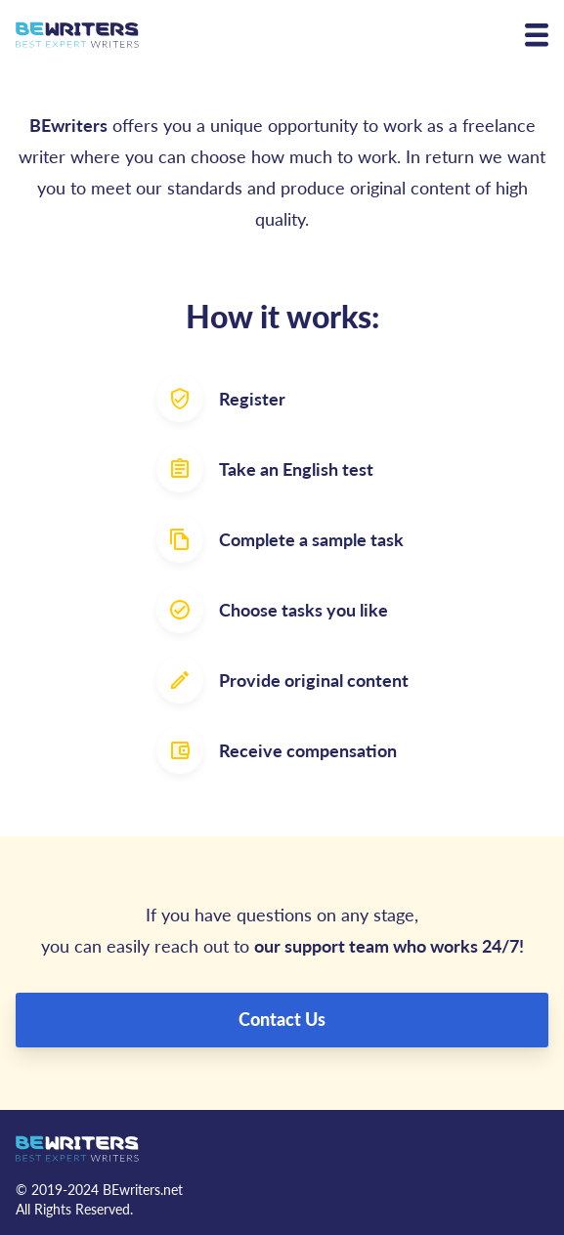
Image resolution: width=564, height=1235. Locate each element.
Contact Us (282, 1019)
